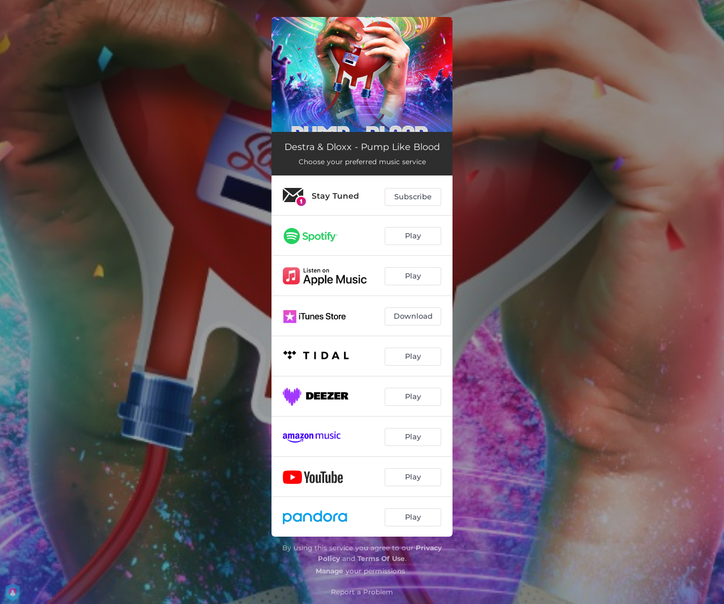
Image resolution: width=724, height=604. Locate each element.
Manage (329, 571)
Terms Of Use (381, 558)
